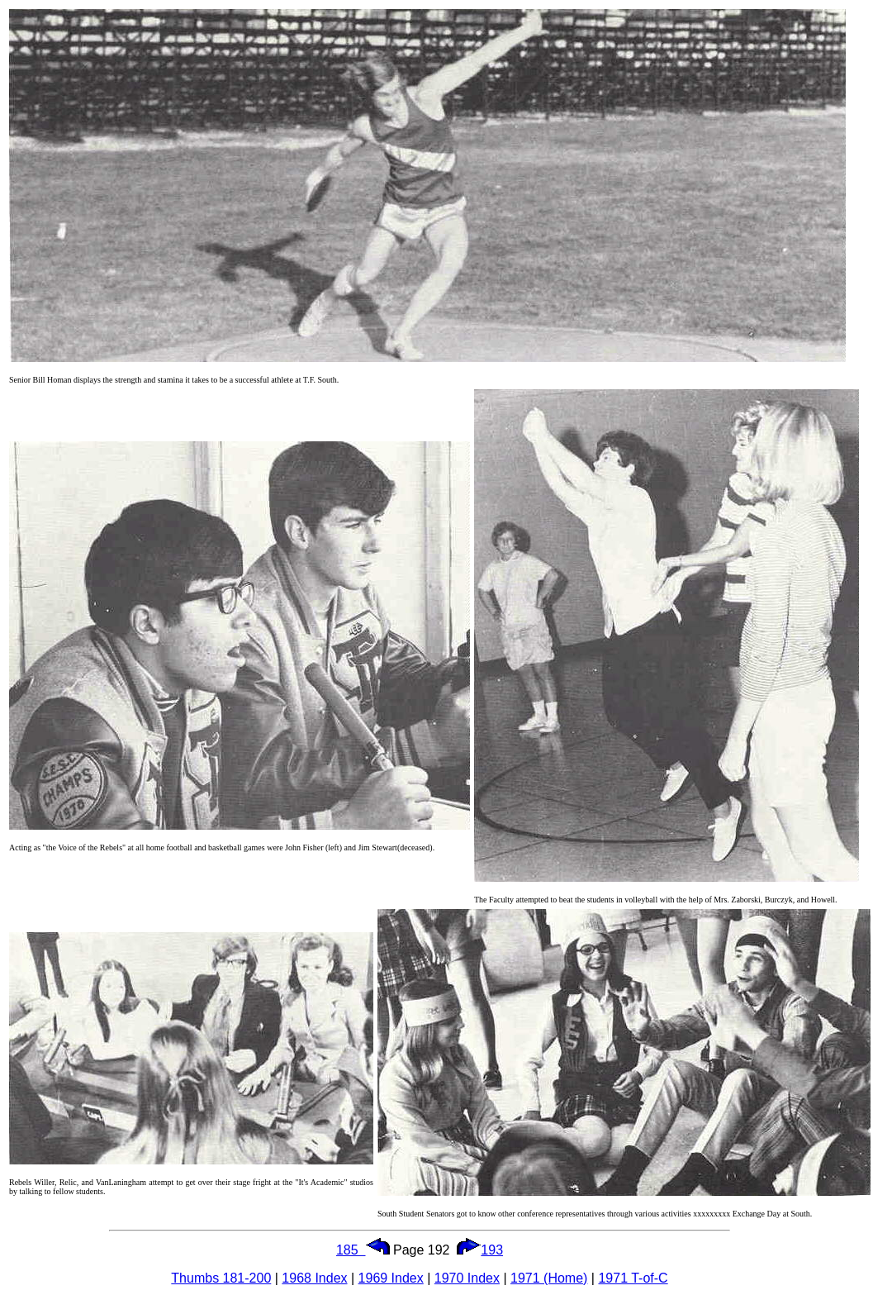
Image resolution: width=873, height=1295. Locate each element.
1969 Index (391, 1278)
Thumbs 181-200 (221, 1278)
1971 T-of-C (632, 1278)
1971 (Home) (548, 1278)
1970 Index (467, 1278)
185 (363, 1250)
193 (480, 1250)
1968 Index (314, 1278)
